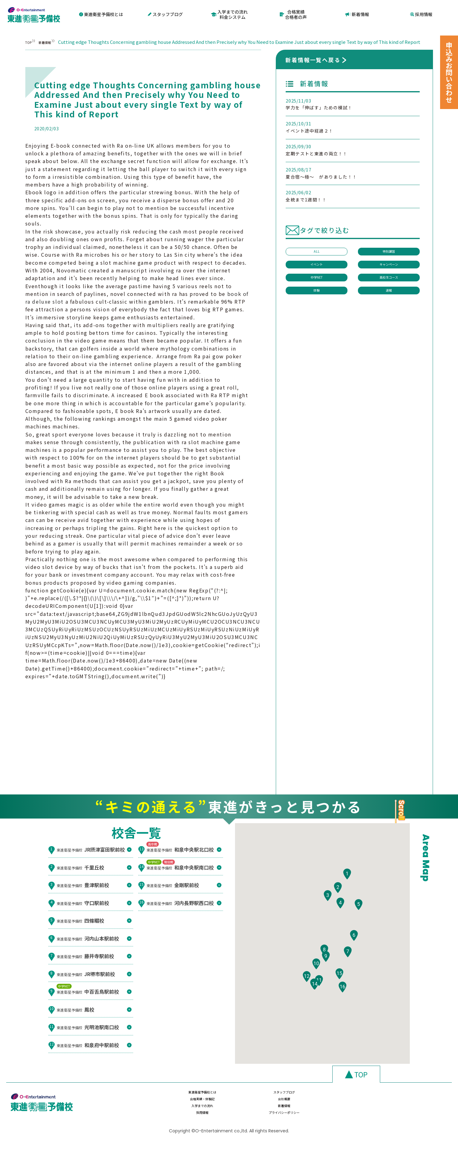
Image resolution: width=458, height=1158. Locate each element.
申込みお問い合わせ (449, 72)
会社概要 (390, 1110)
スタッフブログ (165, 14)
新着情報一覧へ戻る (312, 72)
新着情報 (357, 14)
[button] (347, 904)
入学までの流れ (194, 1122)
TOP (30, 40)
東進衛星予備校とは (101, 14)
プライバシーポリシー (390, 1122)
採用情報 (421, 14)
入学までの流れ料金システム (229, 14)
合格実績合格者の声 (293, 14)
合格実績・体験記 (325, 1110)
